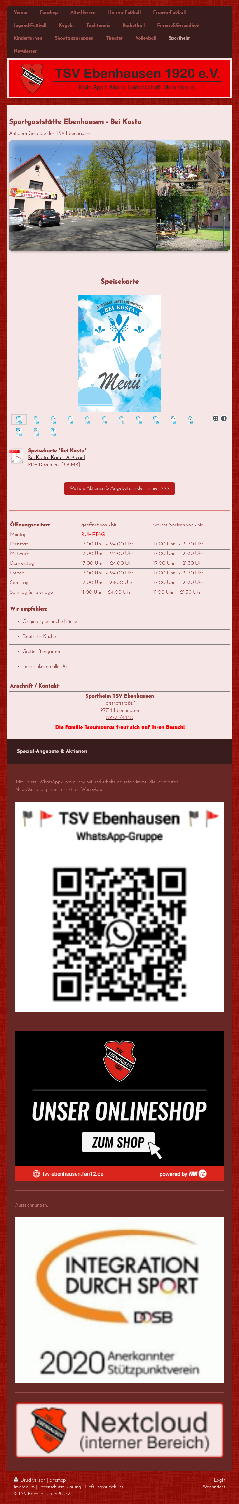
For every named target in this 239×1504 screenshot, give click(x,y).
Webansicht (214, 1487)
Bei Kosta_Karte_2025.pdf (56, 457)
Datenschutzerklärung (59, 1487)
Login (219, 1480)
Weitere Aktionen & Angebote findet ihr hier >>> (119, 488)
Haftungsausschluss (104, 1487)
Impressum (24, 1487)
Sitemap (57, 1480)
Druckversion (30, 1480)
